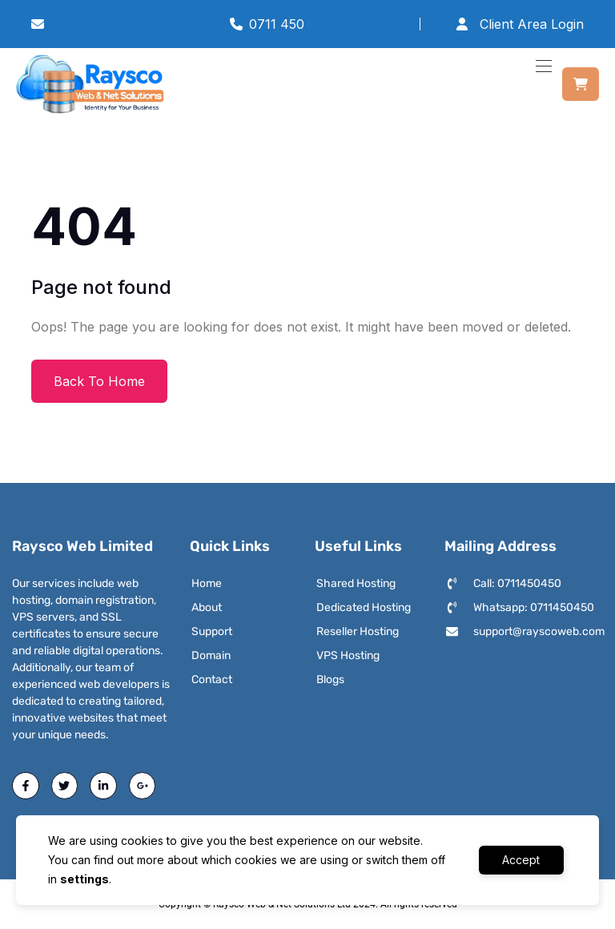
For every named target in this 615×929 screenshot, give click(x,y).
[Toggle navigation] (542, 66)
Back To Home (99, 381)
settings (84, 879)
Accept (521, 860)
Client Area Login (519, 24)
